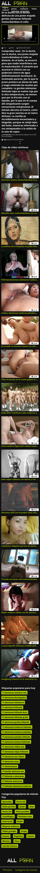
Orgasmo (26, 135)
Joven (13, 135)
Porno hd (4, 136)
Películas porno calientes (15, 8)
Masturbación (19, 135)
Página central (5, 8)
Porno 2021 (33, 135)
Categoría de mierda (26, 869)
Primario (7, 869)
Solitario (9, 136)
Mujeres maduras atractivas (24, 8)
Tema (34, 8)
